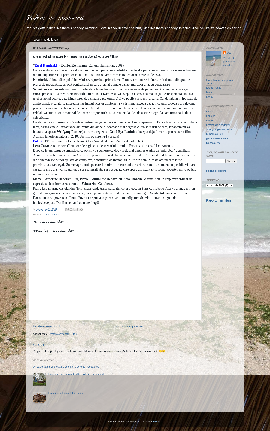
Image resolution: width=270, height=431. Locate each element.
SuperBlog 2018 (215, 133)
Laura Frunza (213, 87)
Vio (229, 53)
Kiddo (209, 120)
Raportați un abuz (218, 200)
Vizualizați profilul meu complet (229, 62)
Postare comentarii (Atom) (63, 333)
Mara (209, 92)
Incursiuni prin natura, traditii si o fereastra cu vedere (77, 374)
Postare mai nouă (47, 326)
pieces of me (213, 142)
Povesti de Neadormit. (218, 124)
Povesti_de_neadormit (55, 19)
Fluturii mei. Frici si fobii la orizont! (67, 393)
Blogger (157, 421)
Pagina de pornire (129, 326)
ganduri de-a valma (217, 138)
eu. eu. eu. (40, 345)
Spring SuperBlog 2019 (219, 129)
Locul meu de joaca (46, 39)
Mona (209, 96)
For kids (210, 115)
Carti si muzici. (52, 214)
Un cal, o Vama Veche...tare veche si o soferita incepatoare (66, 366)
